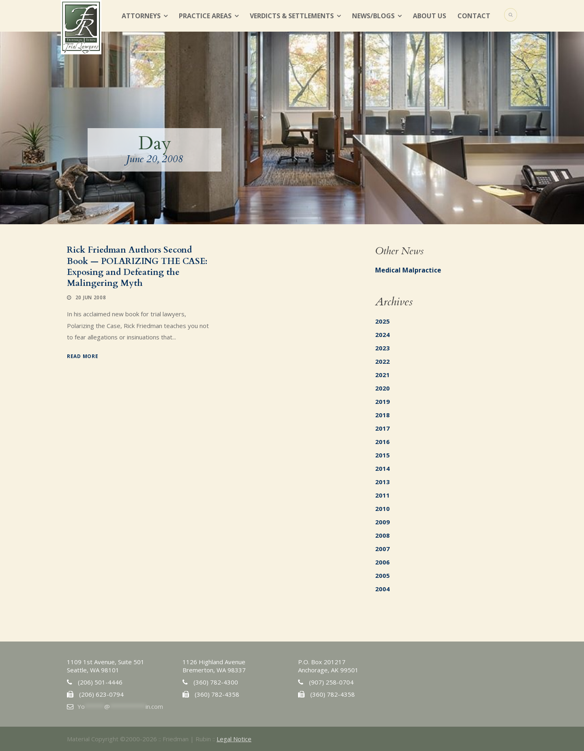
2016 (382, 442)
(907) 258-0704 (331, 682)
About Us (429, 15)
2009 (382, 522)
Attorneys (141, 15)
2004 (382, 589)
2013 (382, 482)
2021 (382, 375)
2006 (382, 562)
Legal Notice (234, 739)
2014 (382, 468)
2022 (382, 361)
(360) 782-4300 (215, 682)
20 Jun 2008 (90, 297)
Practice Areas (205, 15)
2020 (382, 388)
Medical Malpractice (408, 270)
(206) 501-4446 (100, 682)
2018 (382, 415)
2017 (382, 428)
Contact (473, 15)
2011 (382, 495)
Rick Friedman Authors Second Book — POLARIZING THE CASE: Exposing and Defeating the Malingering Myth (137, 266)
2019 (382, 401)
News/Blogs (373, 15)
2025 (382, 321)
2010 (382, 508)
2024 (382, 334)
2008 (382, 535)
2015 (382, 455)
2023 (382, 348)
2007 (382, 549)
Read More (82, 356)
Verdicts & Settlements (292, 15)
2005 (382, 575)
